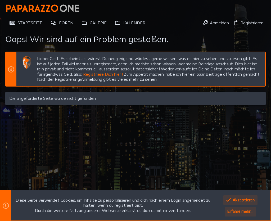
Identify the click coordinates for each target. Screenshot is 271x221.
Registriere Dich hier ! (103, 74)
